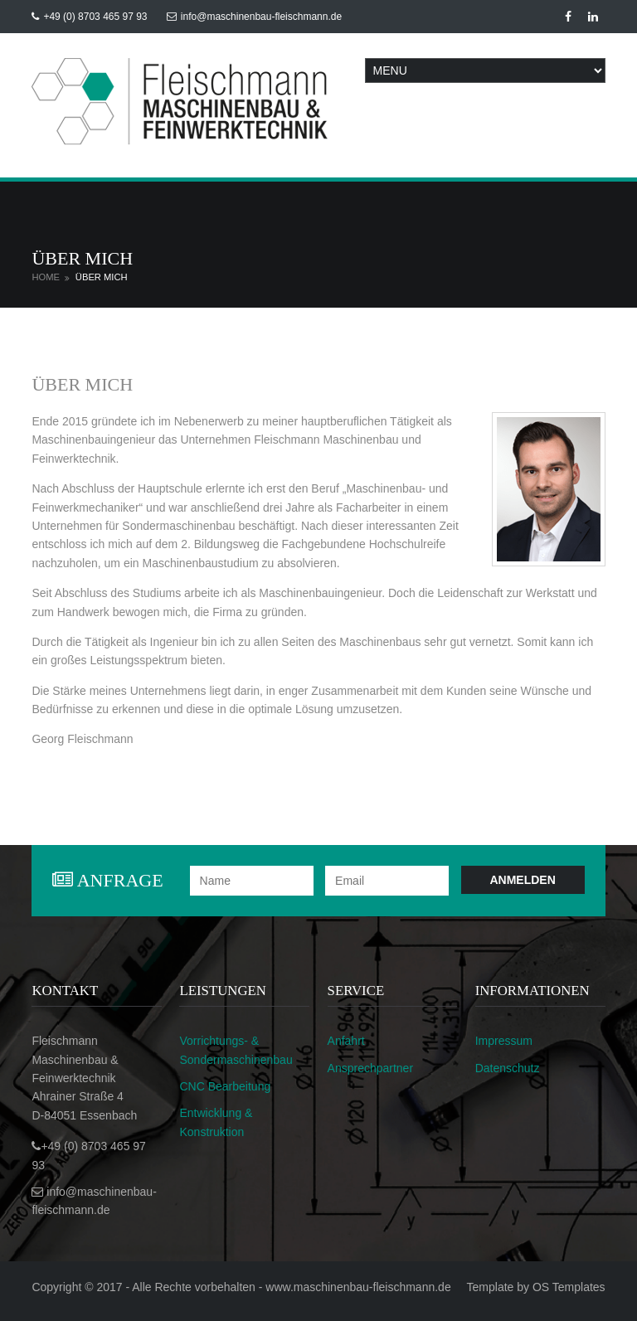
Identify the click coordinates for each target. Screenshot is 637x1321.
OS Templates (568, 1287)
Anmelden (522, 879)
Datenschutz (507, 1068)
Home (46, 277)
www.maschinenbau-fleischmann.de (357, 1287)
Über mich (101, 277)
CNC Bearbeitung (224, 1086)
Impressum (503, 1040)
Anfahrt (346, 1040)
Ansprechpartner (371, 1068)
